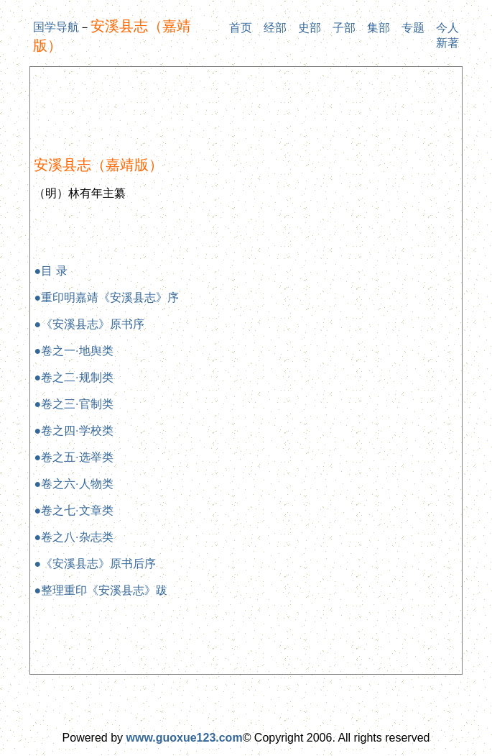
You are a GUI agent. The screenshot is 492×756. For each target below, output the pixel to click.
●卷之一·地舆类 (73, 351)
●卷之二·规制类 (73, 377)
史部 (309, 28)
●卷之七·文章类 (73, 510)
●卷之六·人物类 (73, 484)
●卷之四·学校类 (73, 430)
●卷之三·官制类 (73, 404)
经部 (275, 28)
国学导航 (56, 27)
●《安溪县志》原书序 (89, 324)
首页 (240, 28)
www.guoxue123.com (184, 738)
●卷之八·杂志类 (73, 537)
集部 (378, 28)
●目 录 (50, 271)
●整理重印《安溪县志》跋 (100, 590)
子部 (344, 28)
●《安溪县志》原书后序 (95, 563)
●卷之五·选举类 (73, 457)
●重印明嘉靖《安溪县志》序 (106, 297)
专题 (413, 28)
